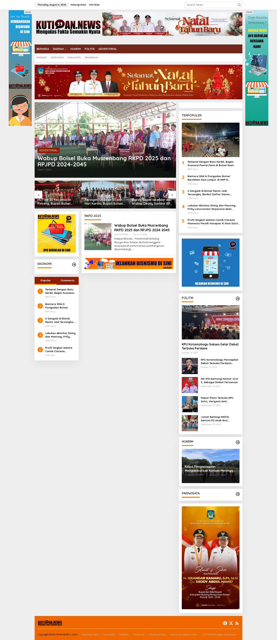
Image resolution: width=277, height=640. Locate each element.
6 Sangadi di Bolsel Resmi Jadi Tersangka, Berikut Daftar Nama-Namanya (59, 320)
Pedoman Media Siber (183, 634)
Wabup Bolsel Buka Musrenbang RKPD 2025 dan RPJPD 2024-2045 (104, 161)
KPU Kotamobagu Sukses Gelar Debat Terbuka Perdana (210, 346)
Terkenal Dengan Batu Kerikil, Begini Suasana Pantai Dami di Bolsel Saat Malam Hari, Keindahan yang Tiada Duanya (59, 291)
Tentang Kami (90, 634)
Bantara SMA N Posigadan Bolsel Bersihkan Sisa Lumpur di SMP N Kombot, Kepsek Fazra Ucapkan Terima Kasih (59, 305)
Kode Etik (139, 634)
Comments (67, 280)
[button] (239, 5)
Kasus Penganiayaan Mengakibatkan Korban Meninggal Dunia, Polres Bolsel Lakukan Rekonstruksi (210, 469)
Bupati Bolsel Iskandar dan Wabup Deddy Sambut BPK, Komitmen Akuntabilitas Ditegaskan (152, 202)
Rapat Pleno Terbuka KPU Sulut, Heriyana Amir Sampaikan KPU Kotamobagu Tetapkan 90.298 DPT (219, 399)
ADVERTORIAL (48, 150)
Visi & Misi (109, 634)
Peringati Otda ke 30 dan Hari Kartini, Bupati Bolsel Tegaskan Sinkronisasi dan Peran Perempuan (104, 202)
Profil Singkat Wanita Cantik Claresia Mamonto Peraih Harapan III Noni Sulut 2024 (59, 349)
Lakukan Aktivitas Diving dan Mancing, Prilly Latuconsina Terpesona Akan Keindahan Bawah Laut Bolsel (60, 335)
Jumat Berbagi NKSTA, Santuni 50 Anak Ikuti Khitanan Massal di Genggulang (215, 418)
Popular (46, 280)
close (28, 12)
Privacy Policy (157, 634)
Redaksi (124, 634)
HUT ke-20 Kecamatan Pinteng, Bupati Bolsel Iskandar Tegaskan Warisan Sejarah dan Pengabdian (54, 202)
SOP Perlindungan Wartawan (219, 634)
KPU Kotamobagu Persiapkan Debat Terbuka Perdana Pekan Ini (219, 361)
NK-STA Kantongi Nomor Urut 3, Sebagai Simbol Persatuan (219, 380)
